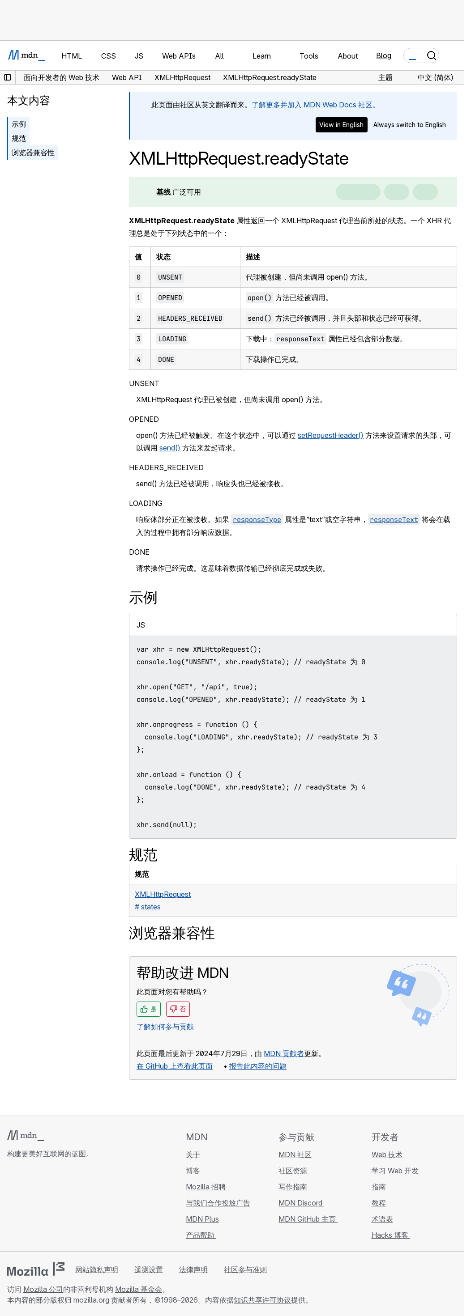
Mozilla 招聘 (206, 1186)
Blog (383, 55)
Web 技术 (387, 1154)
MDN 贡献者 (284, 1053)
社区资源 (292, 1170)
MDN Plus (202, 1218)
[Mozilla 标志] (35, 1269)
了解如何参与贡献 (165, 1026)
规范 (19, 138)
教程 (379, 1202)
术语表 (382, 1218)
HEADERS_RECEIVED (166, 467)
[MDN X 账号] (44, 1206)
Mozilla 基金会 (138, 1289)
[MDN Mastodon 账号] (61, 1206)
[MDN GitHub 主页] (12, 1206)
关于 (193, 1154)
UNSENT (144, 383)
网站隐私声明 (96, 1269)
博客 (193, 1170)
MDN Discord (301, 1202)
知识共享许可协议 (262, 1299)
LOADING (146, 503)
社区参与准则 (245, 1269)
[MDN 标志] (25, 1135)
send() (169, 447)
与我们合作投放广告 (218, 1202)
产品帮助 (201, 1235)
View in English (341, 124)
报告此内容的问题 (258, 1065)
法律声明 (193, 1269)
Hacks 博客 (391, 1235)
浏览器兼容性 (33, 152)
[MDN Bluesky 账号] (28, 1206)
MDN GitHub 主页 (308, 1218)
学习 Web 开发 (395, 1170)
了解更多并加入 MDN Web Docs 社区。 (316, 104)
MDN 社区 (295, 1154)
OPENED (144, 419)
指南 (379, 1186)
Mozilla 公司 (43, 1289)
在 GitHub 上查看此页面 (175, 1065)
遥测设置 (148, 1269)
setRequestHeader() (331, 435)
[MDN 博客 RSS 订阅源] (77, 1206)
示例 (19, 123)
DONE (139, 552)
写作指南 (292, 1186)
